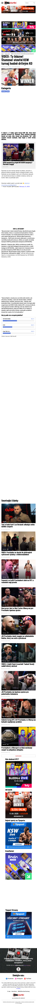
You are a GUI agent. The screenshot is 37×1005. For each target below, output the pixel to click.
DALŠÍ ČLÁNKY (18, 763)
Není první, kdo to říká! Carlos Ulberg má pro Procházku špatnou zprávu (17, 615)
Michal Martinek (13, 161)
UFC (8, 553)
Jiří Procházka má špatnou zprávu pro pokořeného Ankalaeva (15, 700)
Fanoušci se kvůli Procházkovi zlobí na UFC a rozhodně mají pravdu (17, 587)
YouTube (29, 978)
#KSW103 (27, 185)
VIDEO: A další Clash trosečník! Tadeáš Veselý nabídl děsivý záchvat (17, 672)
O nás (8, 991)
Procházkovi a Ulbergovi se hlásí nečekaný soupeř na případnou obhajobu (16, 756)
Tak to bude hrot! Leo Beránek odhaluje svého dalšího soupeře (18, 530)
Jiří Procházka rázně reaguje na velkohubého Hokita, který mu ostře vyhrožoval (17, 643)
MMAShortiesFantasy (24, 991)
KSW (9, 93)
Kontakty (18, 988)
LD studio (20, 1003)
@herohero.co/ (22, 965)
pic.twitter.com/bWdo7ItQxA (9, 187)
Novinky (4, 93)
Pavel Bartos (17, 68)
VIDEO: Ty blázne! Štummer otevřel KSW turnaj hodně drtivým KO (14, 55)
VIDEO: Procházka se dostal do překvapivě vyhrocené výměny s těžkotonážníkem (16, 558)
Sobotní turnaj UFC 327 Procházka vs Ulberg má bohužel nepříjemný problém (18, 728)
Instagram (18, 978)
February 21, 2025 (24, 189)
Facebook (8, 978)
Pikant (8, 666)
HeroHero (14, 991)
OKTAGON (19, 161)
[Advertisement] (18, 114)
